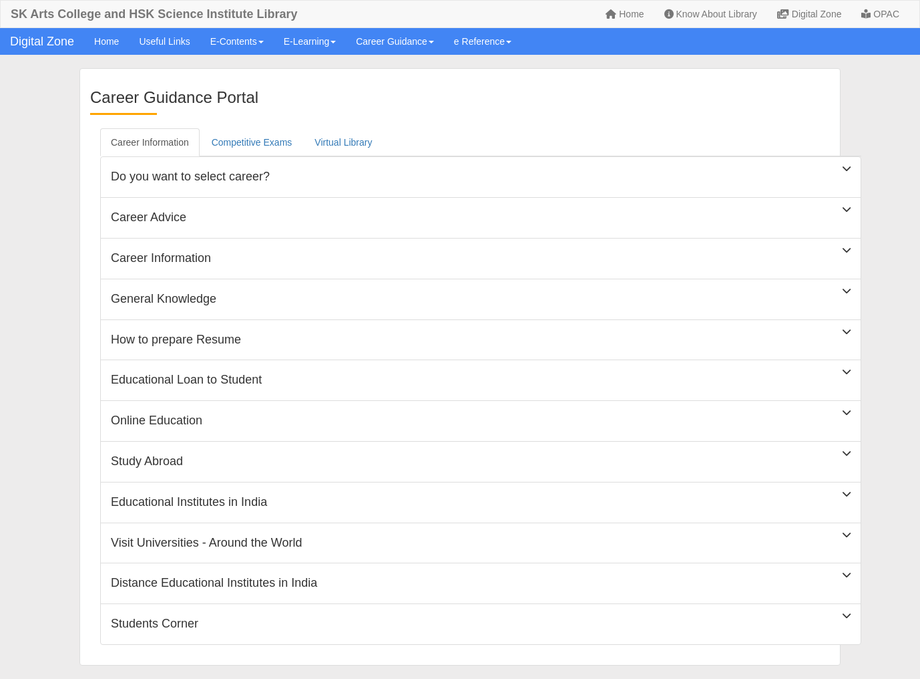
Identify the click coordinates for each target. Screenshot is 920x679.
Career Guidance (395, 41)
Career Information (150, 142)
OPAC (880, 14)
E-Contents (237, 41)
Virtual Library (343, 142)
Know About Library (710, 14)
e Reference (482, 41)
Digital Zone (809, 14)
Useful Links (164, 41)
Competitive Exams (252, 142)
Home (625, 14)
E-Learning (310, 41)
